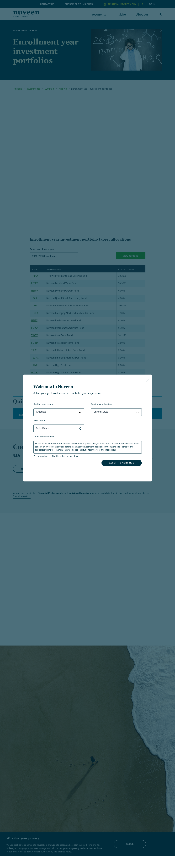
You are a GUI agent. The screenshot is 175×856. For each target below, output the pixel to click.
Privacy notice (40, 456)
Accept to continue (121, 462)
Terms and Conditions (43, 437)
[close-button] (147, 381)
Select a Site (39, 420)
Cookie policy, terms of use (65, 456)
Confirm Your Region (43, 404)
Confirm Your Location (101, 404)
